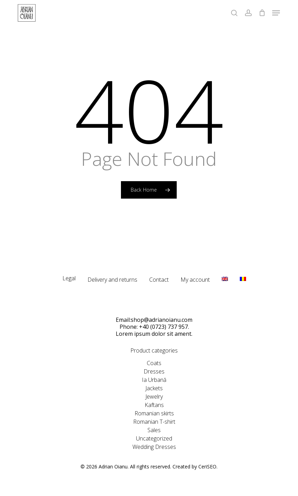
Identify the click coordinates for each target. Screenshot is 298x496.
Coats (154, 363)
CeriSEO (207, 466)
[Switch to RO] (243, 282)
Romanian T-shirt (154, 421)
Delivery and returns (112, 279)
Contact (159, 279)
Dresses (154, 371)
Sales (154, 430)
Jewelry (154, 396)
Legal (69, 278)
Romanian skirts (154, 413)
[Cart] (262, 13)
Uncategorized (154, 438)
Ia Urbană (154, 380)
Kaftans (154, 405)
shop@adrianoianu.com (161, 320)
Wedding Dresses (154, 447)
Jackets (154, 388)
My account (195, 279)
